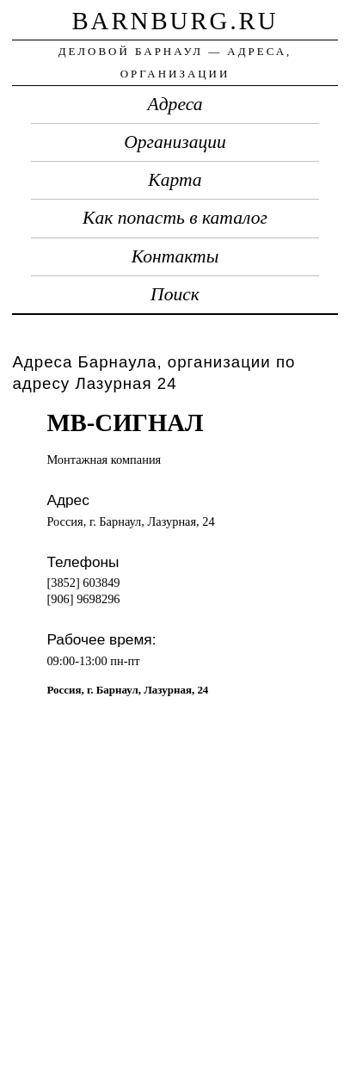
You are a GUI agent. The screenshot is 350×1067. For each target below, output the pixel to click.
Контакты (175, 256)
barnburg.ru (174, 20)
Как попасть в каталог (175, 217)
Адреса (175, 104)
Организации (175, 142)
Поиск (175, 294)
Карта (174, 180)
